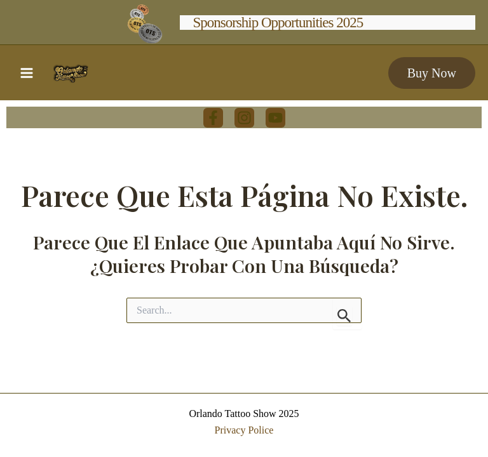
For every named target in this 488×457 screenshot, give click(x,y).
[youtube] (275, 118)
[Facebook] (213, 118)
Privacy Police (244, 430)
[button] (431, 73)
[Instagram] (244, 118)
